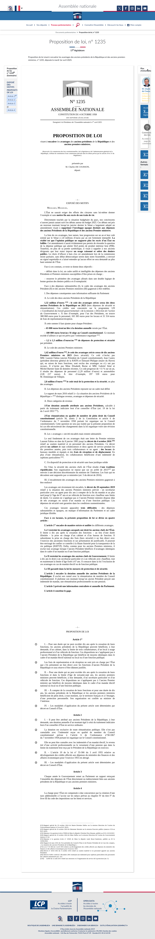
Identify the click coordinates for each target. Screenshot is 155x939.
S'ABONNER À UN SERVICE (87, 925)
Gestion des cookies (110, 931)
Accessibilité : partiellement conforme (64, 931)
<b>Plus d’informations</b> (144, 70)
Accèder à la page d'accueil (77, 15)
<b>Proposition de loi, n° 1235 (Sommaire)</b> (10, 72)
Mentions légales (44, 931)
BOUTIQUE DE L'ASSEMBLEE (38, 925)
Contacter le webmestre (86, 931)
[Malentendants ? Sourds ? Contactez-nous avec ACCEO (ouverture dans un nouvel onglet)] (60, 918)
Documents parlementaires (66, 32)
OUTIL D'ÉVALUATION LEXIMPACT (113, 925)
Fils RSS (99, 931)
